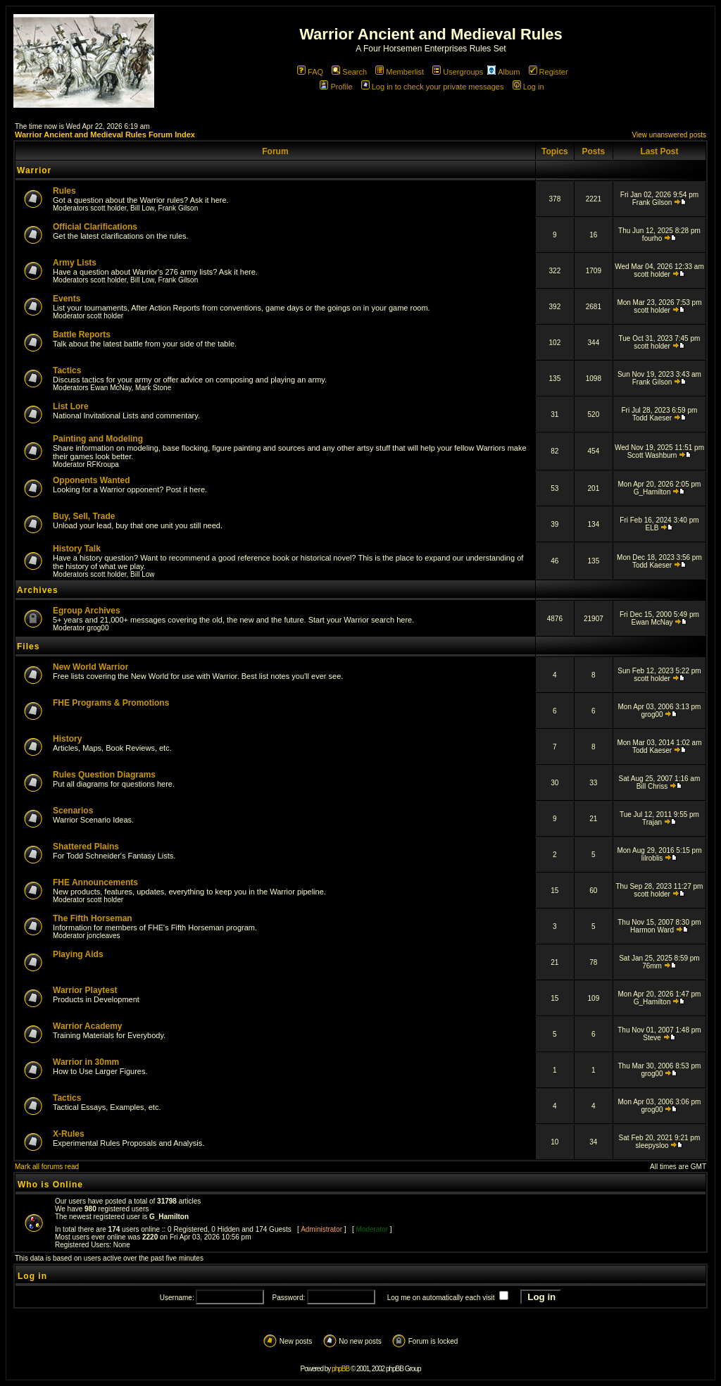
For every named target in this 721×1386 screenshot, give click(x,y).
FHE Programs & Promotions (111, 703)
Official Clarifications (95, 227)
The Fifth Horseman (92, 918)
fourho (652, 238)
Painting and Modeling (98, 439)
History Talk (77, 549)
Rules (64, 191)
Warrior (34, 170)
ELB (652, 528)
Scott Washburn (652, 455)
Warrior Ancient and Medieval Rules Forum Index (105, 134)
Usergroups (457, 72)
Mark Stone (153, 388)
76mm (652, 966)
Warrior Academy (87, 1026)
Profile (336, 86)
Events (66, 299)
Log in (528, 86)
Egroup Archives (86, 611)
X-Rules (68, 1134)
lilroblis (652, 858)
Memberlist (399, 72)
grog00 (97, 628)
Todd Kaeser (652, 418)
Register (548, 72)
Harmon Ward (652, 930)
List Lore (71, 406)
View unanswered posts (669, 135)
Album (503, 72)
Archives (37, 590)
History (67, 739)
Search (349, 72)
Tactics (67, 370)
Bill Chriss (652, 786)
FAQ (310, 72)
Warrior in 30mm (86, 1062)
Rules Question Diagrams (104, 775)
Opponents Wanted (91, 480)
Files (28, 646)
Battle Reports (82, 334)
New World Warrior (90, 667)
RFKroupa (103, 464)
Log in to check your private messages (432, 86)
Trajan (652, 822)
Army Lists (74, 263)
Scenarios (73, 811)
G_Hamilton (652, 492)
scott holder (108, 208)
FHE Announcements (95, 882)
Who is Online (50, 1185)
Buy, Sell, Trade (84, 516)
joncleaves (103, 935)
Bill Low (142, 208)
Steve (652, 1038)
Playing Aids (78, 954)
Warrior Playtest (85, 990)
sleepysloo (651, 1145)
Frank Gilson (178, 208)
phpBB (340, 1369)
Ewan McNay (110, 388)
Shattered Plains (86, 846)
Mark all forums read (47, 1166)
